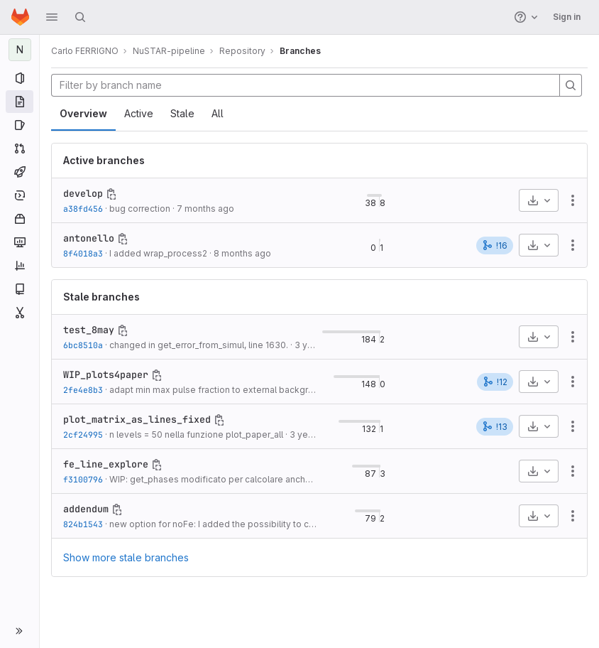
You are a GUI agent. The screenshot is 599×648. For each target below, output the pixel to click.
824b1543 (83, 524)
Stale (182, 113)
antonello (88, 238)
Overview (83, 113)
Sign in (567, 16)
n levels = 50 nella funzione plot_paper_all (196, 434)
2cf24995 (83, 434)
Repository (242, 50)
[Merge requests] (19, 148)
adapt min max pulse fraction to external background (219, 389)
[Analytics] (19, 265)
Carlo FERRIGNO (85, 50)
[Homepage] (20, 17)
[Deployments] (19, 195)
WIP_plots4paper (105, 374)
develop (83, 193)
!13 (494, 426)
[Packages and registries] (19, 218)
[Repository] (19, 101)
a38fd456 (83, 208)
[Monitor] (19, 242)
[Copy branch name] (111, 193)
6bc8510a (83, 345)
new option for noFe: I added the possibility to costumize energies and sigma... (274, 524)
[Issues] (19, 125)
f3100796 (83, 479)
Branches (300, 50)
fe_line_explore (105, 464)
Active (138, 113)
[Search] (80, 17)
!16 (494, 245)
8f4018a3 (83, 253)
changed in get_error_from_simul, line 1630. (198, 345)
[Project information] (19, 78)
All (217, 113)
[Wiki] (19, 289)
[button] (51, 17)
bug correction (139, 208)
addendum (86, 508)
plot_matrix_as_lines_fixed (137, 419)
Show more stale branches (126, 557)
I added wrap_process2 (158, 253)
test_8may (88, 329)
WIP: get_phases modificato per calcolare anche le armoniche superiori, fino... (271, 479)
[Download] (539, 200)
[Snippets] (19, 312)
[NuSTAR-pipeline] (20, 50)
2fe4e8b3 (83, 389)
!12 (495, 381)
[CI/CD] (19, 172)
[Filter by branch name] (305, 85)
